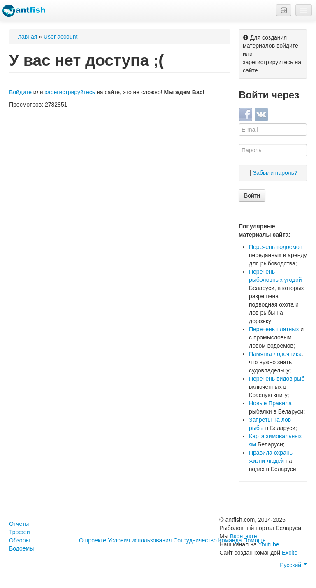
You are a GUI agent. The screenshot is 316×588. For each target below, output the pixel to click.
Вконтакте (243, 536)
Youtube (268, 544)
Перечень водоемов (275, 247)
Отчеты (19, 524)
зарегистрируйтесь (70, 92)
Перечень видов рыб (276, 378)
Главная (26, 36)
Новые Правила (270, 403)
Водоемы (21, 548)
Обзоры (19, 540)
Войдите (20, 92)
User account (60, 36)
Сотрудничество (194, 540)
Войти (252, 195)
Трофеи (19, 532)
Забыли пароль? (275, 173)
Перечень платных (274, 329)
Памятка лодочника (275, 354)
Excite (289, 552)
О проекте (92, 540)
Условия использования (140, 540)
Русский (293, 565)
